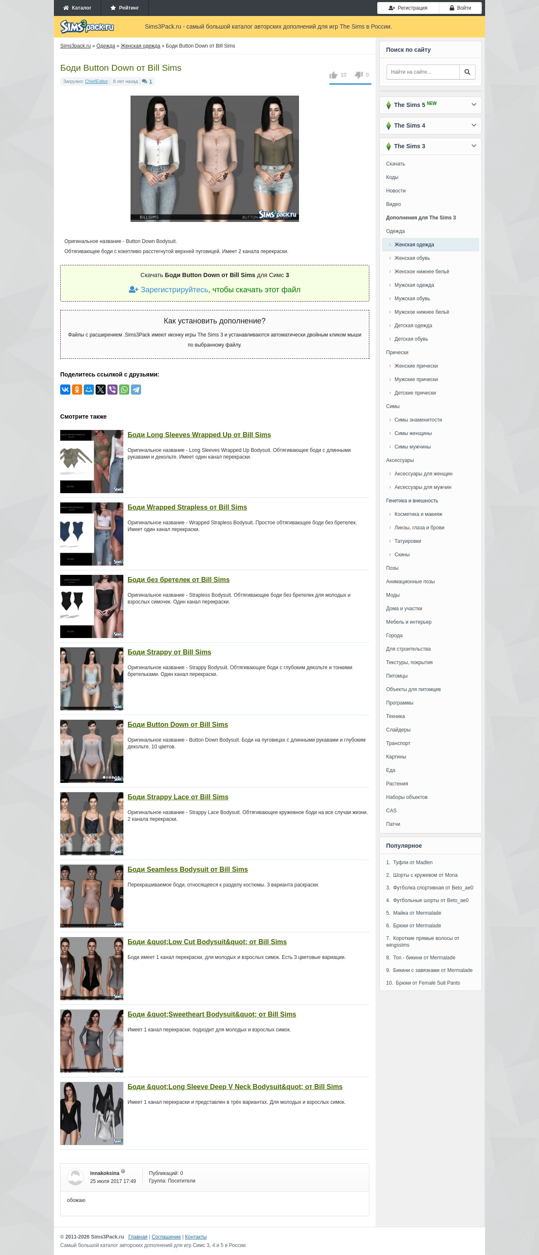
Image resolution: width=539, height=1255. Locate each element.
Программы (400, 703)
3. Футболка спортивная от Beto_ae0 (429, 888)
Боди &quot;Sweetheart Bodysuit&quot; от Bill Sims (212, 1014)
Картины (396, 757)
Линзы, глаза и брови (420, 528)
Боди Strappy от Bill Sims (169, 652)
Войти (460, 8)
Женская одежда (414, 245)
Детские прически (415, 393)
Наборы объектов (407, 797)
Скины (402, 555)
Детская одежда (413, 325)
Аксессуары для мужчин (423, 487)
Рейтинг (124, 8)
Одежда (395, 231)
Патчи (393, 824)
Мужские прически (416, 379)
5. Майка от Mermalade (413, 913)
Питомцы (397, 676)
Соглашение (166, 1237)
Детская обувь (411, 339)
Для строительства (408, 649)
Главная (138, 1237)
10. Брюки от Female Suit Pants (423, 983)
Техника (395, 716)
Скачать (395, 164)
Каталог (77, 8)
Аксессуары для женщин (424, 474)
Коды (392, 177)
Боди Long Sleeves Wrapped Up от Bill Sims (199, 434)
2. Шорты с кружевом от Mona (422, 875)
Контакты (196, 1237)
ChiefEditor (96, 81)
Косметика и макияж (418, 514)
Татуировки (408, 541)
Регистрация (408, 8)
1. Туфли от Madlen (409, 862)
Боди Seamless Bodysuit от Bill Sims (188, 869)
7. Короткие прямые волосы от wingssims (422, 941)
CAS (391, 811)
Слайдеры (398, 730)
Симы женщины (413, 433)
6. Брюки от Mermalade (413, 926)
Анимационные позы (410, 582)
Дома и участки (404, 608)
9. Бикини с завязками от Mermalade (429, 970)
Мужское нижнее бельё (422, 312)
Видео (393, 204)
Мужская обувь (412, 299)
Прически (397, 352)
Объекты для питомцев (413, 689)
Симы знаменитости (418, 420)
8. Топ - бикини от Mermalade (420, 958)
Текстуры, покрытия (409, 662)
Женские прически (416, 366)
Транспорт (398, 743)
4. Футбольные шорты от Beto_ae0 (427, 900)
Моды (393, 595)
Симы (393, 406)
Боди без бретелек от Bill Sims (178, 579)
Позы (392, 568)
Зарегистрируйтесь (168, 290)
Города (394, 635)
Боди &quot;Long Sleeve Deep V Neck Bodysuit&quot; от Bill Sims (235, 1086)
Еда (390, 770)
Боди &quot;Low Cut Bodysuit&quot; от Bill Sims (207, 941)
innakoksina (104, 1173)
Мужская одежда (414, 285)
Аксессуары (400, 460)
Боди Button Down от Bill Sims (178, 724)
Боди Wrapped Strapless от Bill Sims (187, 507)
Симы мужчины (413, 447)
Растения (397, 784)
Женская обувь (412, 258)
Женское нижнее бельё (422, 272)
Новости (396, 191)
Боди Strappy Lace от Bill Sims (178, 797)
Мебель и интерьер (409, 622)
